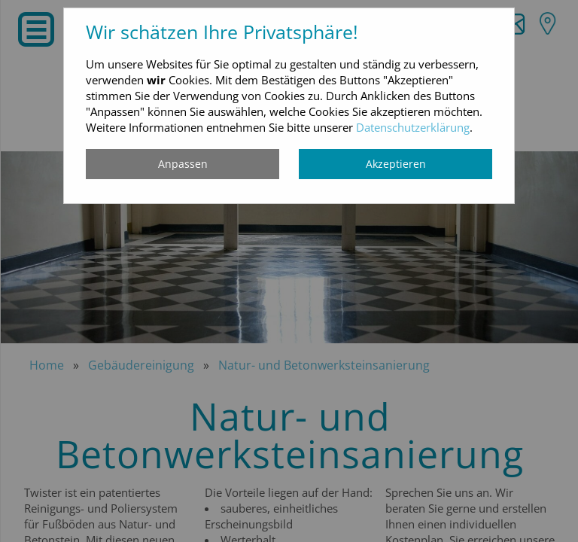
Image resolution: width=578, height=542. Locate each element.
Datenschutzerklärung (413, 127)
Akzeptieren (396, 164)
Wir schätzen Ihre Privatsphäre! (222, 31)
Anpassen (183, 164)
